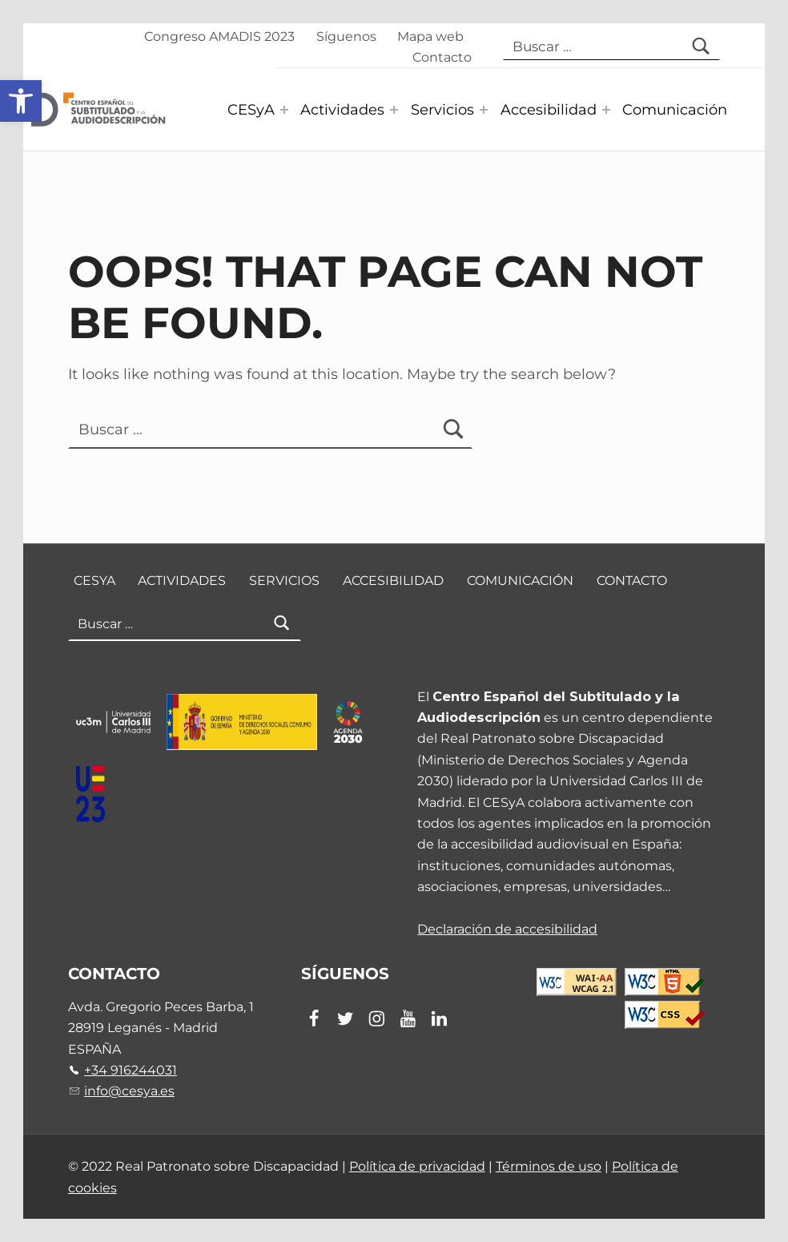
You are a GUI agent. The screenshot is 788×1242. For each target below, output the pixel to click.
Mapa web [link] (430, 36)
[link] (21, 101)
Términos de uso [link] (548, 1166)
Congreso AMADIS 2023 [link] (219, 36)
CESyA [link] (251, 110)
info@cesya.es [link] (129, 1091)
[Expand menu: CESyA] (284, 110)
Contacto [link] (442, 57)
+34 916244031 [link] (130, 1070)
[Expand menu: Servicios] (484, 110)
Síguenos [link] (346, 36)
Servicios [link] (442, 110)
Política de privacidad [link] (417, 1166)
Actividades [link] (342, 110)
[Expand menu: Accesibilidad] (606, 110)
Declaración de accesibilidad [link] (507, 929)
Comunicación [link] (674, 110)
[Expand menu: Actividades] (394, 110)
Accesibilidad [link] (549, 110)
